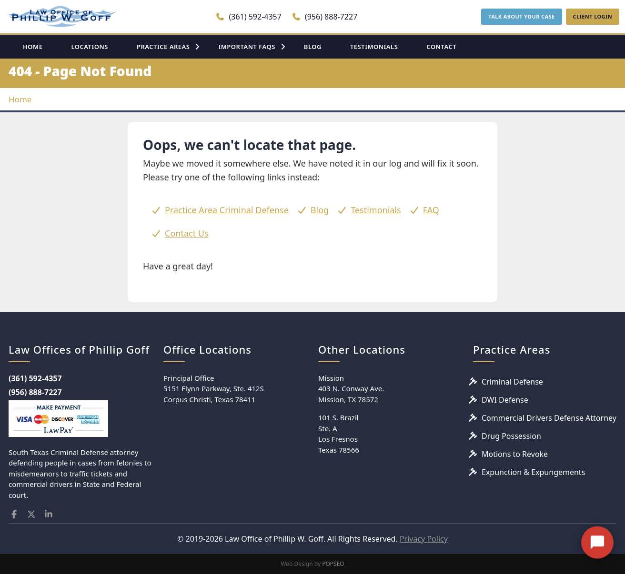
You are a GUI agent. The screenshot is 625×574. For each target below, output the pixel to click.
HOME (32, 46)
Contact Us (187, 233)
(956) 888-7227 (325, 16)
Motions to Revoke (515, 454)
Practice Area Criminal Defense (227, 210)
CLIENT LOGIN (592, 16)
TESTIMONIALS (374, 46)
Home (20, 99)
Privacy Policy (424, 539)
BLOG (313, 46)
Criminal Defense (512, 381)
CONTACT (441, 46)
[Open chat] (597, 535)
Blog (320, 210)
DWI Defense (505, 400)
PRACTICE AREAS (163, 46)
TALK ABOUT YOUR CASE (521, 16)
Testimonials (376, 210)
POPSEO (333, 564)
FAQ (431, 210)
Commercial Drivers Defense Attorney (549, 418)
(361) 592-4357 (248, 16)
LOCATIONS (89, 46)
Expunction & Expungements (533, 472)
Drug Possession (511, 436)
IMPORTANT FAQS (246, 46)
